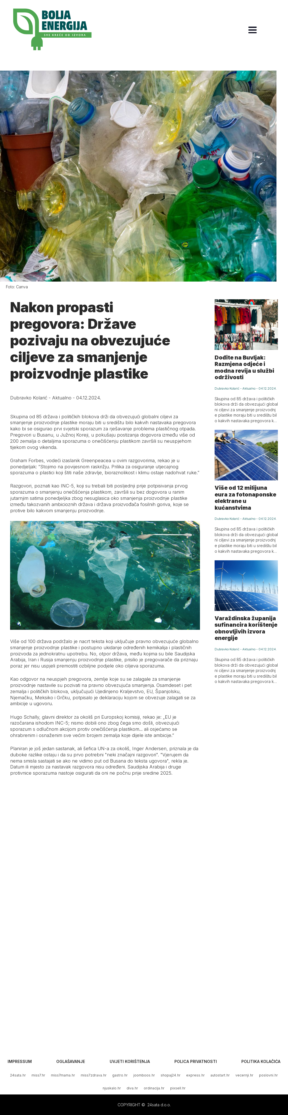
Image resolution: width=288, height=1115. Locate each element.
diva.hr (132, 1088)
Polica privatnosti (195, 1061)
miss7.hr (38, 1075)
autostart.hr (220, 1075)
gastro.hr (120, 1075)
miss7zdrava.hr (94, 1075)
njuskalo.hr (112, 1088)
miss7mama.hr (63, 1075)
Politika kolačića (260, 1061)
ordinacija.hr (154, 1088)
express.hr (195, 1075)
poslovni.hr (268, 1075)
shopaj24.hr (171, 1075)
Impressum (20, 1061)
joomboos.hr (144, 1075)
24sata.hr (18, 1075)
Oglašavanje (70, 1061)
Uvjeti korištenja (130, 1061)
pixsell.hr (178, 1088)
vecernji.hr (244, 1075)
